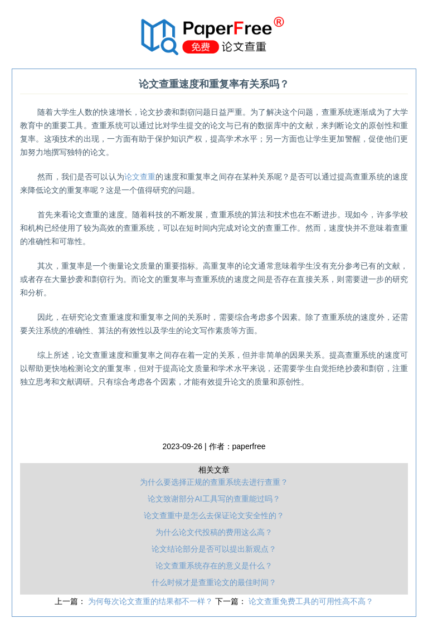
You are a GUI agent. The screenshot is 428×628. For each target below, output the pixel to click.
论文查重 (140, 176)
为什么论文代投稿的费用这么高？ (214, 532)
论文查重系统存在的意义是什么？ (214, 565)
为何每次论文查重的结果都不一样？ (151, 601)
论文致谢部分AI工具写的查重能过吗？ (214, 498)
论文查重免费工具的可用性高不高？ (311, 601)
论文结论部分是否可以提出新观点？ (214, 548)
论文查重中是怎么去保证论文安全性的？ (214, 515)
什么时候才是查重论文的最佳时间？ (214, 582)
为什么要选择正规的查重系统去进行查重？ (214, 482)
